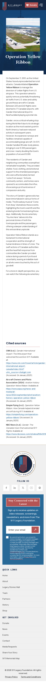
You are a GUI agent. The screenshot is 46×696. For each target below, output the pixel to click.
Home (5, 575)
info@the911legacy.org (17, 552)
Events (5, 635)
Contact (6, 640)
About (5, 581)
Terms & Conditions (16, 559)
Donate (31, 5)
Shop (4, 610)
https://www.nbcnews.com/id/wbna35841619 (26, 434)
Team (5, 593)
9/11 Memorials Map (11, 658)
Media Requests (9, 646)
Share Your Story (9, 652)
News (4, 629)
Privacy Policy (28, 557)
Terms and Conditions (31, 677)
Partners (6, 599)
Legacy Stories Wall (11, 587)
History (5, 604)
